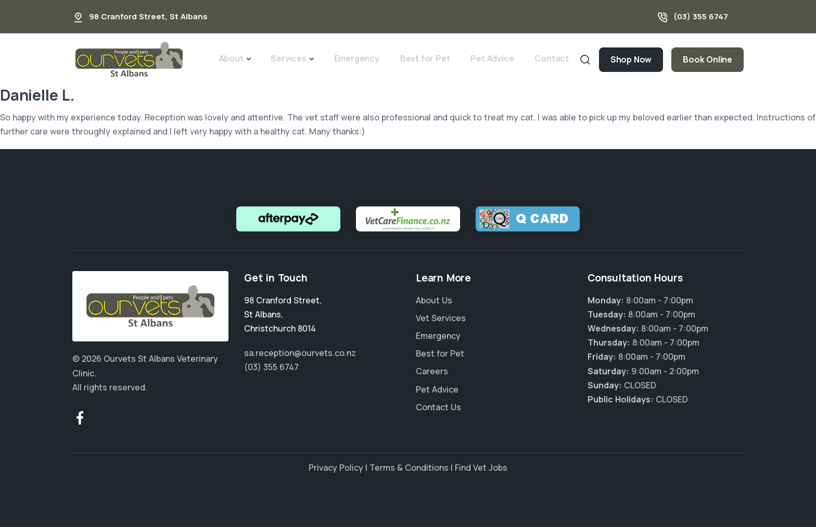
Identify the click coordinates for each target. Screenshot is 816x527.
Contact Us (438, 407)
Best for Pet (425, 58)
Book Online (707, 59)
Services (288, 58)
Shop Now (631, 59)
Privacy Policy (336, 467)
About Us (434, 300)
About (231, 58)
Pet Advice (492, 58)
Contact (551, 58)
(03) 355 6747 (700, 16)
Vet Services (441, 318)
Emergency (356, 58)
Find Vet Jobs (481, 467)
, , (283, 314)
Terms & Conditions (409, 467)
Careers (432, 371)
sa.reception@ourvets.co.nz (300, 353)
